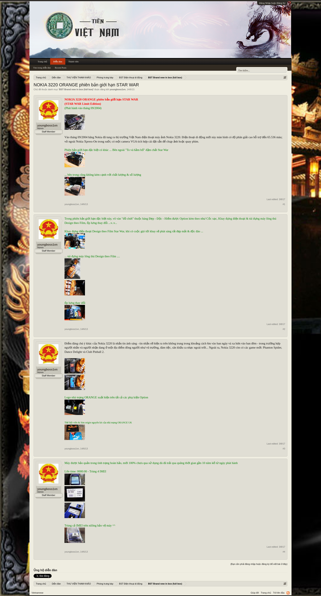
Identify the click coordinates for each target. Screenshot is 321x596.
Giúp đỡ (255, 592)
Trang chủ (42, 61)
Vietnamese (37, 592)
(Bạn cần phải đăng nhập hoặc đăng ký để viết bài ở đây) (259, 564)
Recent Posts (61, 67)
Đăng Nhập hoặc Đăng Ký (272, 3)
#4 (284, 551)
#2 (284, 329)
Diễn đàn (57, 61)
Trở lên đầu (279, 592)
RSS (288, 592)
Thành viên (73, 61)
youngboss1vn (118, 89)
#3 (284, 448)
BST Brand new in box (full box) (76, 89)
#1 (284, 204)
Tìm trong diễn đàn (42, 67)
